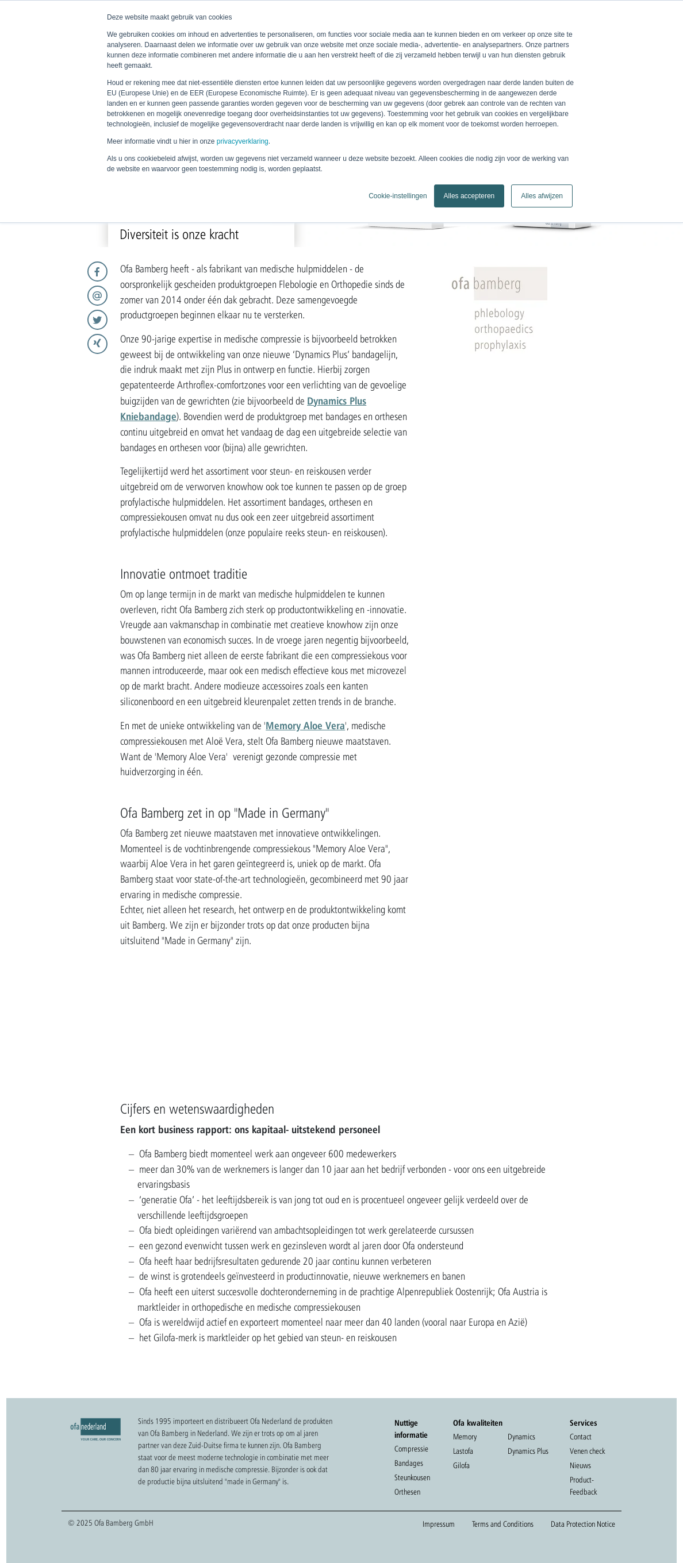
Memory (465, 1436)
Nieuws (580, 1465)
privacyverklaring (242, 141)
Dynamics (521, 1436)
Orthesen (407, 1491)
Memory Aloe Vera (305, 725)
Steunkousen (412, 1477)
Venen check (587, 1451)
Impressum (439, 1524)
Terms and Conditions (503, 1524)
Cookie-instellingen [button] (398, 196)
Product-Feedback (583, 1485)
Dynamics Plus (528, 1451)
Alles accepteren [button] (469, 196)
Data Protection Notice (583, 1524)
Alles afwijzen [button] (542, 196)
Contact (581, 1436)
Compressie (411, 1448)
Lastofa (463, 1451)
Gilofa (461, 1465)
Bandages (408, 1463)
